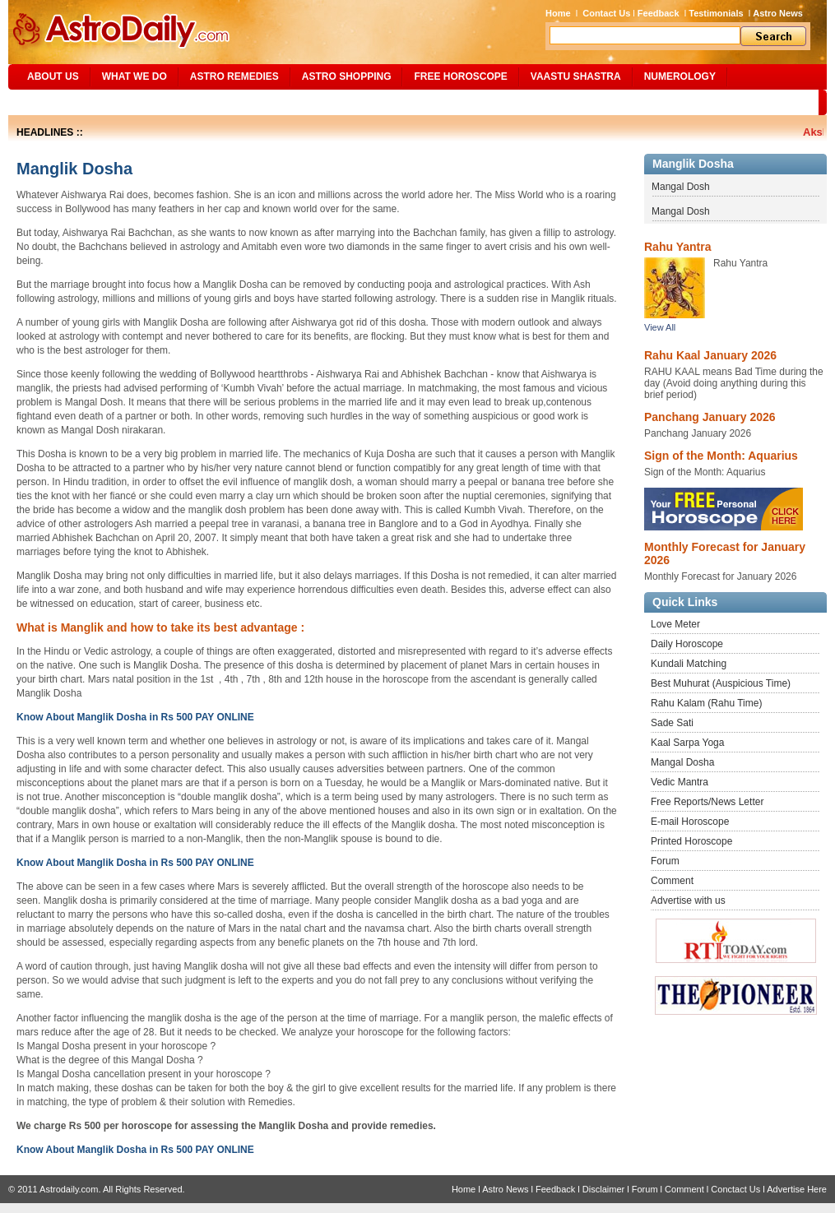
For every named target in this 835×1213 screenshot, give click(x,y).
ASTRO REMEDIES (234, 76)
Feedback (659, 13)
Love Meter (675, 624)
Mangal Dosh (681, 186)
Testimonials (716, 13)
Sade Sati (672, 723)
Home (558, 13)
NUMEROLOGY (680, 76)
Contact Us (606, 13)
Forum (665, 861)
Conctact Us (735, 1189)
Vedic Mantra (679, 782)
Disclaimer (603, 1189)
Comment (672, 881)
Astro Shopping (347, 76)
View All (659, 327)
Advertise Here (797, 1189)
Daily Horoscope (687, 644)
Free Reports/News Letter (707, 802)
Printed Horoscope (691, 841)
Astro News (778, 13)
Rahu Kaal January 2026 (710, 355)
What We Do (134, 76)
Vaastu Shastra (576, 76)
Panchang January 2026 (710, 417)
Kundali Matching (688, 663)
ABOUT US (53, 76)
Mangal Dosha (682, 762)
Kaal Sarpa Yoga (687, 742)
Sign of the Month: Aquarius (721, 455)
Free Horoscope (460, 76)
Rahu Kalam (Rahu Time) (706, 703)
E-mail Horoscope (690, 821)
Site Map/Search (64, 102)
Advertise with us (688, 900)
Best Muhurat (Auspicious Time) (721, 683)
